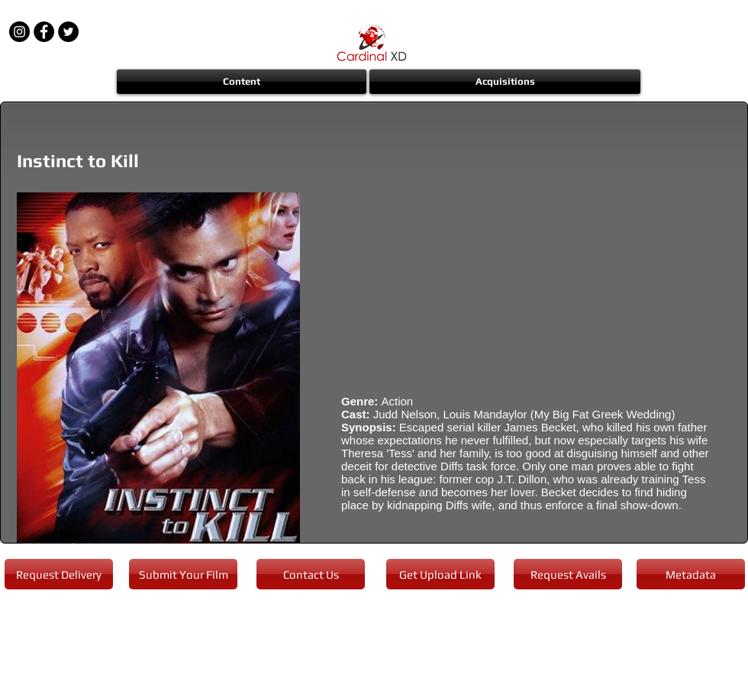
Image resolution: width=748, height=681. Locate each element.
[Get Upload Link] (440, 574)
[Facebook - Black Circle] (44, 31)
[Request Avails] (568, 574)
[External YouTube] (526, 282)
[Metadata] (691, 574)
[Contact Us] (310, 574)
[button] (242, 81)
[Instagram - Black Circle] (19, 31)
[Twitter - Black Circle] (68, 31)
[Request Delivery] (59, 574)
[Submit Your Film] (183, 574)
